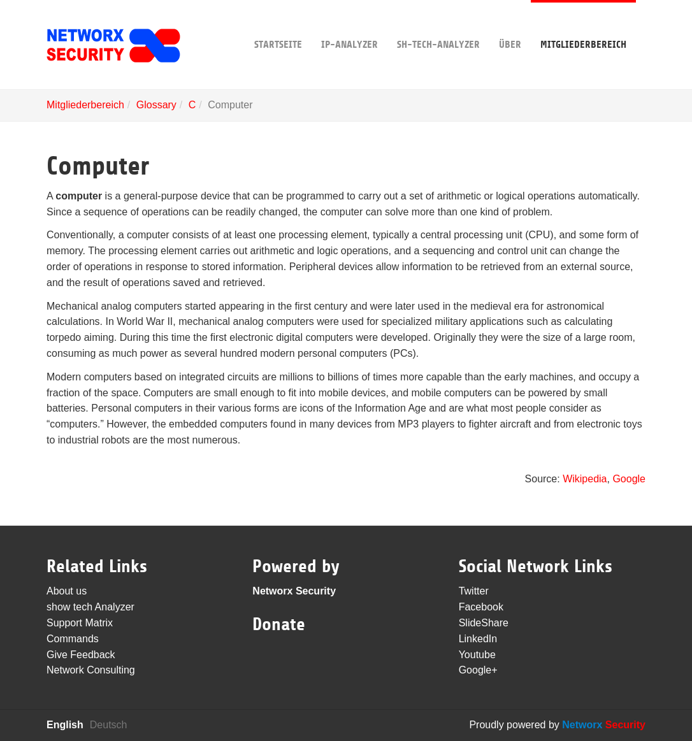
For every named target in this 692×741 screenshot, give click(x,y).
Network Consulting (91, 670)
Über (510, 25)
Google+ (478, 670)
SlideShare (483, 622)
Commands (73, 638)
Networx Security (294, 591)
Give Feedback (81, 654)
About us (67, 591)
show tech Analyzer (90, 606)
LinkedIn (478, 638)
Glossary (156, 104)
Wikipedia (585, 478)
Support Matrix (80, 622)
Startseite (278, 25)
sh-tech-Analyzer (438, 25)
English (65, 724)
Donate (278, 624)
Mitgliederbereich (583, 25)
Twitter (474, 591)
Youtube (477, 654)
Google (628, 478)
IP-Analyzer (349, 25)
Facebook (481, 606)
